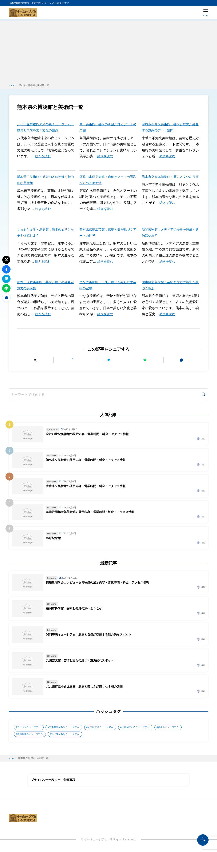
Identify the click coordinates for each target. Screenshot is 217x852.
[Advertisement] (108, 50)
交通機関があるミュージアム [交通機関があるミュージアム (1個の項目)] (68, 727)
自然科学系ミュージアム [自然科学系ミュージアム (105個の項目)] (32, 734)
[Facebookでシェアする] (72, 360)
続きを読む (43, 156)
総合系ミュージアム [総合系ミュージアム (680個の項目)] (181, 727)
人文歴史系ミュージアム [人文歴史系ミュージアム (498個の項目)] (108, 727)
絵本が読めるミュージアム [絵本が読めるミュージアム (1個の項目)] (146, 727)
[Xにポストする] (35, 360)
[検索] (203, 395)
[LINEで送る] (145, 360)
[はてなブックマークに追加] (108, 360)
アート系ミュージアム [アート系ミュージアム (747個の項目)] (30, 727)
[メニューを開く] (205, 12)
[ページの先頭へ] (203, 840)
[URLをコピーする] (181, 360)
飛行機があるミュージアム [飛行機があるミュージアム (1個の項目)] (70, 734)
